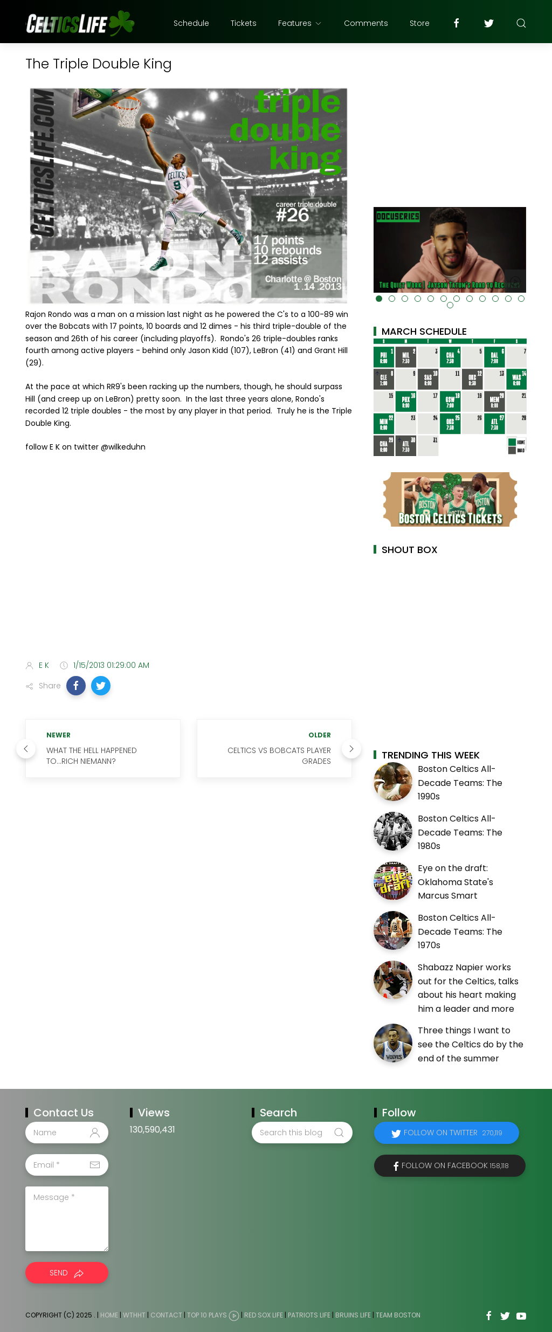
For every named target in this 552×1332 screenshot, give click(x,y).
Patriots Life (309, 1315)
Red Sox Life (263, 1315)
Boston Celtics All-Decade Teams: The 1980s (460, 832)
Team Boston (398, 1315)
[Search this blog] (302, 1132)
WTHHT (134, 1315)
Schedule (191, 23)
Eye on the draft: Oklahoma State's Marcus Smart (455, 882)
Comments (366, 23)
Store (420, 23)
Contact (166, 1315)
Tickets (244, 23)
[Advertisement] (188, 566)
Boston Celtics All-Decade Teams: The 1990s (460, 783)
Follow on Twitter (453, 1132)
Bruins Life (353, 1315)
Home (109, 1315)
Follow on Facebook (455, 1165)
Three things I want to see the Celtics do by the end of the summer (470, 1044)
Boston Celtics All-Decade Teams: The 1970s (460, 931)
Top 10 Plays (207, 1315)
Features (300, 23)
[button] (76, 685)
